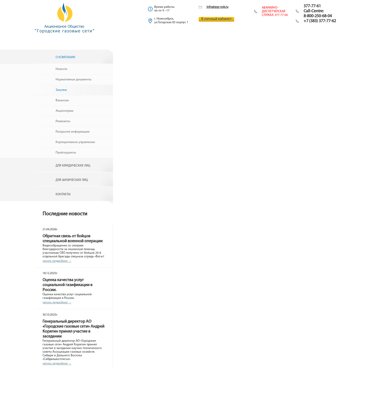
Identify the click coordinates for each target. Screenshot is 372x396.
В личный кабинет (216, 19)
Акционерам (64, 111)
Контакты (63, 194)
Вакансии (62, 100)
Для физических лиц (72, 180)
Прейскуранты (66, 152)
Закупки (61, 90)
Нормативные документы (73, 79)
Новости (61, 69)
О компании (65, 57)
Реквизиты (63, 121)
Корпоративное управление (75, 142)
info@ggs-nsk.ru (217, 7)
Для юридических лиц (73, 165)
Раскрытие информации (73, 131)
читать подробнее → (57, 261)
